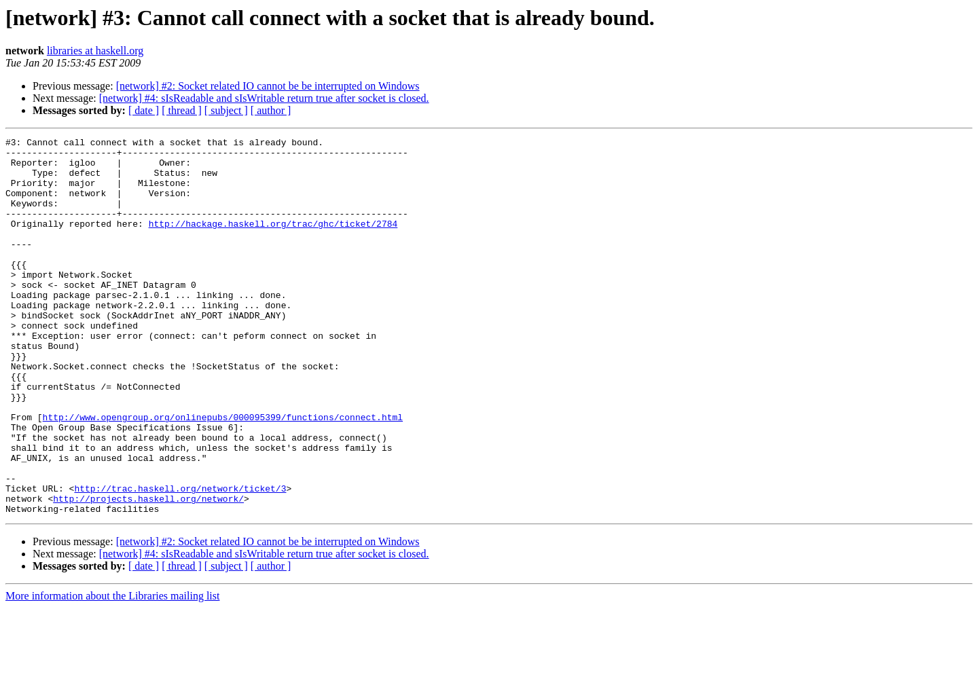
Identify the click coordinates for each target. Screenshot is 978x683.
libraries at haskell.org (95, 50)
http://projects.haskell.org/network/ (148, 572)
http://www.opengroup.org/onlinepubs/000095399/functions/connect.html (223, 474)
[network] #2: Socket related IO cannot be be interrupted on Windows (268, 86)
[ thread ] (182, 110)
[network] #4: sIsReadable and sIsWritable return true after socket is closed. (264, 98)
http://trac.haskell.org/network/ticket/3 (180, 559)
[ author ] (271, 110)
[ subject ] (226, 110)
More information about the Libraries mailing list (112, 671)
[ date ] (143, 110)
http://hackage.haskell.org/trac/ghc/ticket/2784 (273, 242)
